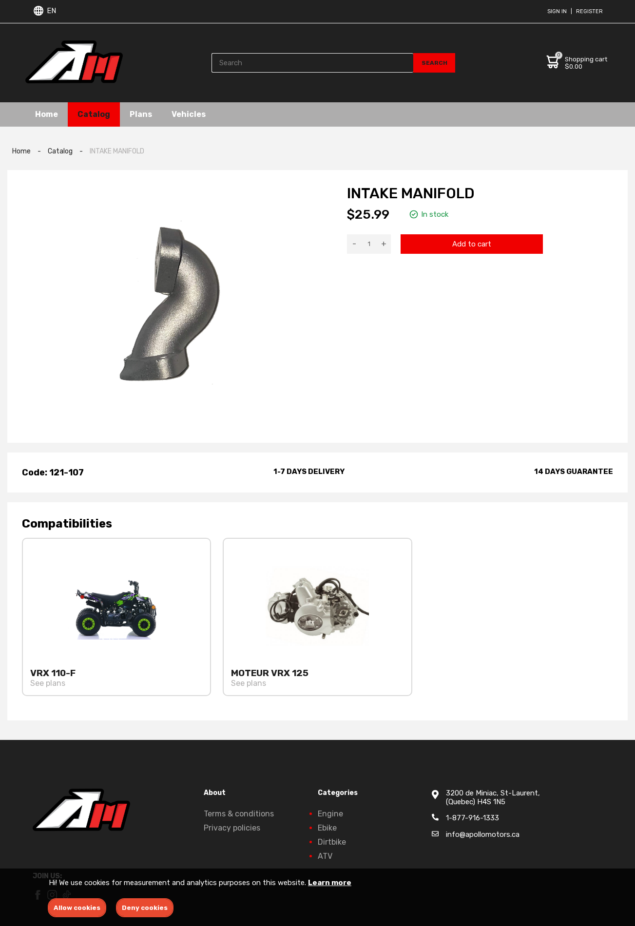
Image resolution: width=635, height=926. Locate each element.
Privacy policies (232, 827)
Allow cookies (77, 907)
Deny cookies (145, 907)
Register (589, 11)
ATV (325, 856)
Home (46, 114)
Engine (330, 813)
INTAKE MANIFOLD (117, 151)
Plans (141, 114)
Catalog (93, 114)
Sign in (557, 11)
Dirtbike (332, 842)
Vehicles (189, 114)
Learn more (329, 882)
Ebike (327, 827)
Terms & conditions (239, 813)
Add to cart (471, 244)
